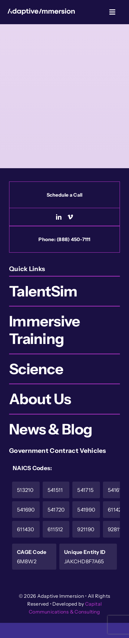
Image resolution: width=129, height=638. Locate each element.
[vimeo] (70, 217)
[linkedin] (58, 217)
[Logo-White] (41, 11)
